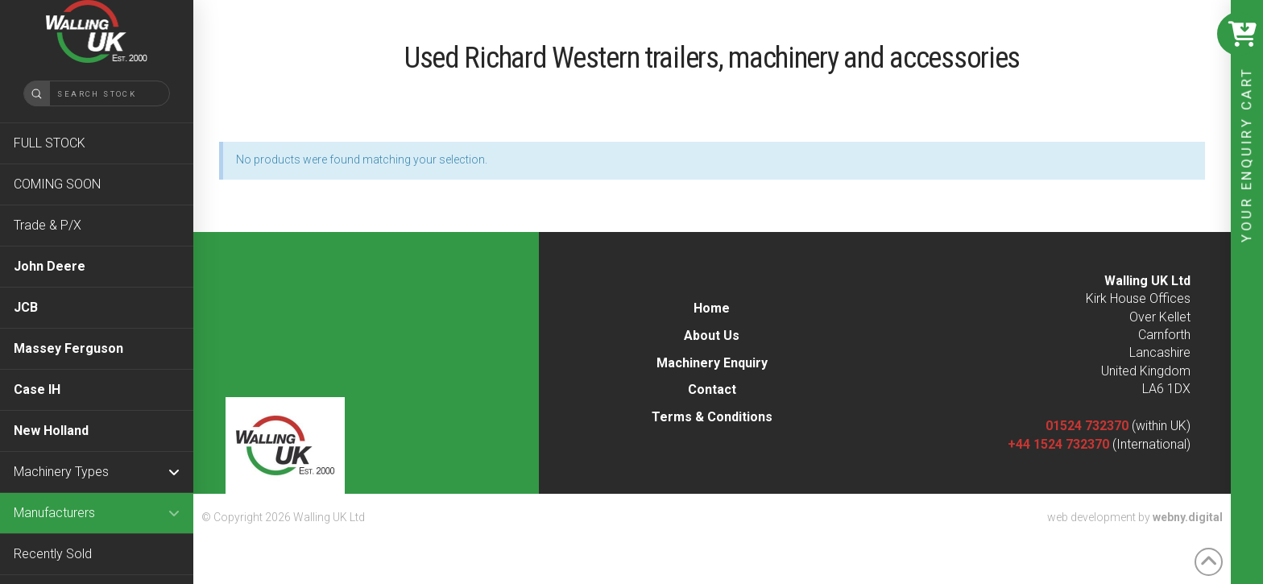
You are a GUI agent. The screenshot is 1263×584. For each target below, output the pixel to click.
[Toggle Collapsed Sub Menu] (96, 471)
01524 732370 (1087, 425)
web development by (1135, 517)
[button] (1239, 34)
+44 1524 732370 (1058, 444)
